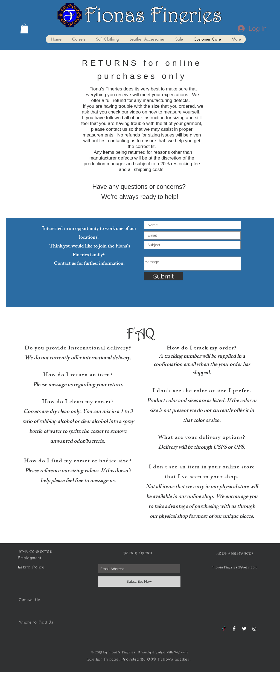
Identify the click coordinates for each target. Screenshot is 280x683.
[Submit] (163, 276)
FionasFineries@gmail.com (234, 568)
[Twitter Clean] (244, 628)
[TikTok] (223, 628)
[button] (24, 28)
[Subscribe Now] (139, 581)
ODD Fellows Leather (168, 660)
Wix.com (181, 653)
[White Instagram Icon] (254, 628)
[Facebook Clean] (234, 628)
